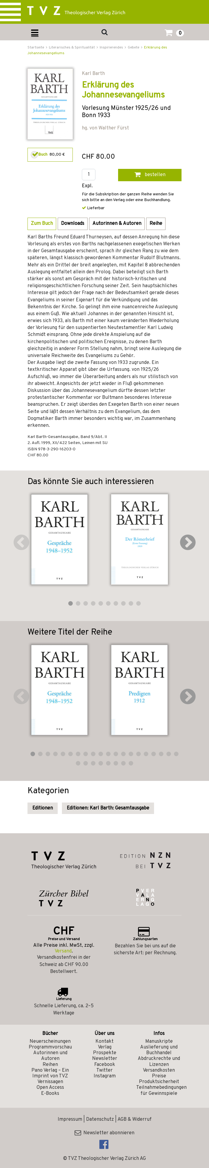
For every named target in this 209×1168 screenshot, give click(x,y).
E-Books (50, 1094)
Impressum (70, 1120)
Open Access (50, 1088)
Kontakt (104, 1042)
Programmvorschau (50, 1047)
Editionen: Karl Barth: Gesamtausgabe (108, 808)
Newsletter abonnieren (104, 1133)
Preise (159, 1076)
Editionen (42, 808)
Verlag (104, 1047)
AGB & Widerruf (134, 1120)
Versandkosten (159, 1070)
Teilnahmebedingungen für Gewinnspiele (161, 1090)
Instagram (105, 1076)
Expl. (87, 186)
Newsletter (104, 1059)
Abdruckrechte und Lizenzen (159, 1061)
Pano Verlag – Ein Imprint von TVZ (50, 1073)
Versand (63, 951)
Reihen (50, 1065)
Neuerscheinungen (50, 1042)
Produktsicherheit (159, 1082)
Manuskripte (159, 1042)
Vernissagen (50, 1082)
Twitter (104, 1070)
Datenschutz (100, 1120)
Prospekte (104, 1053)
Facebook (104, 1065)
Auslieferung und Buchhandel (159, 1050)
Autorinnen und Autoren (50, 1056)
